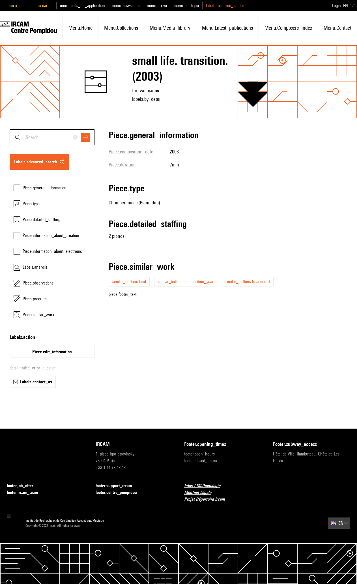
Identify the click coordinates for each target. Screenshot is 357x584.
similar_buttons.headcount (247, 281)
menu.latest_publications (227, 28)
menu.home (80, 28)
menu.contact (337, 28)
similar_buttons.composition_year (186, 281)
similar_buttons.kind (129, 281)
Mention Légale (201, 493)
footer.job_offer (23, 486)
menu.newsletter (126, 5)
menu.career (42, 5)
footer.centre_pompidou (120, 493)
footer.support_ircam (117, 486)
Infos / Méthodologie (205, 486)
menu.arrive (157, 5)
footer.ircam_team (26, 493)
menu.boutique (186, 5)
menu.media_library (170, 28)
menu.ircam (15, 5)
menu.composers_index (288, 28)
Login (336, 5)
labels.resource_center (225, 5)
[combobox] (52, 137)
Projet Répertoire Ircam (207, 499)
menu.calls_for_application (82, 5)
